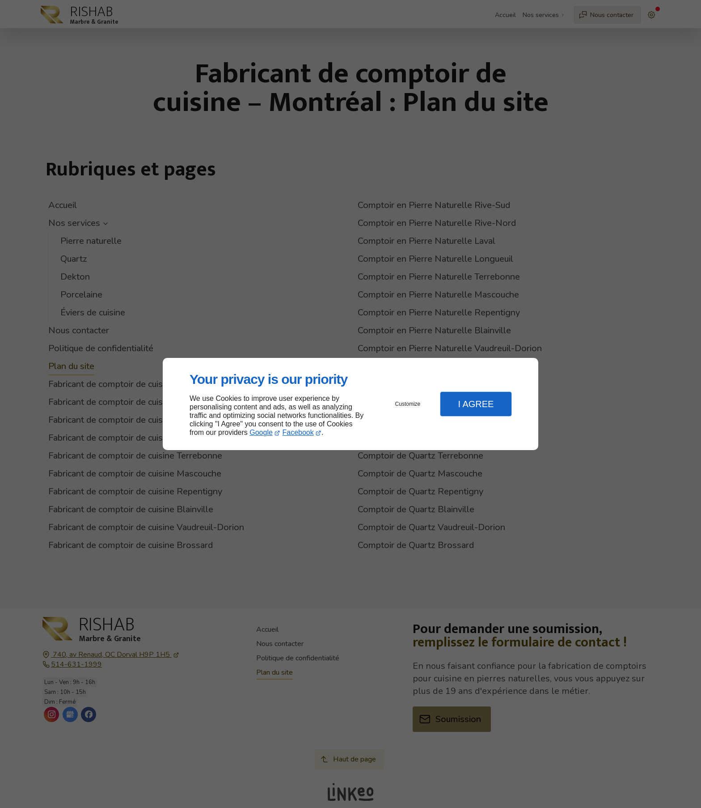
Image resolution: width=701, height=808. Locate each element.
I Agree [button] (476, 404)
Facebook (298, 432)
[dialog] (350, 404)
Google (261, 432)
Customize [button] (408, 404)
